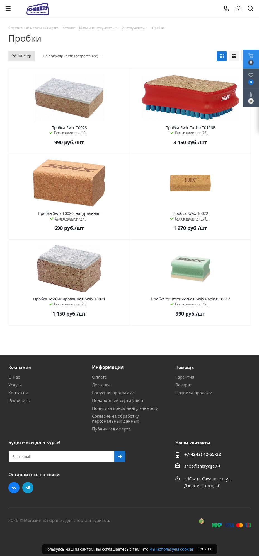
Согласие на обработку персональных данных (115, 418)
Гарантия (184, 377)
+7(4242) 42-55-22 (202, 454)
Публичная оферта (111, 429)
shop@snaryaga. (200, 466)
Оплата (99, 377)
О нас (14, 377)
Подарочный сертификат (118, 400)
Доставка (101, 384)
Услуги (15, 384)
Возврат (183, 384)
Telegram (27, 487)
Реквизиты (19, 400)
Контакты (18, 392)
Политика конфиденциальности (125, 408)
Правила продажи (193, 392)
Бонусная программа (113, 392)
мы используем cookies (171, 549)
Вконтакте (14, 487)
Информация (108, 367)
